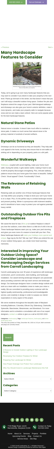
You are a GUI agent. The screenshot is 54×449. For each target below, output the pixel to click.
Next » (50, 47)
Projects (40, 21)
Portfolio (40, 26)
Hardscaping (13, 318)
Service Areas (22, 439)
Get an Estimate (37, 2)
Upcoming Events (44, 30)
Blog (39, 34)
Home (39, 8)
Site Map (33, 439)
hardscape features (27, 318)
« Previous (5, 47)
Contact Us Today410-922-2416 (44, 427)
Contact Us (41, 39)
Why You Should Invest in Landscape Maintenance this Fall (25, 368)
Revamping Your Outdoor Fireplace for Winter (20, 356)
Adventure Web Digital (39, 447)
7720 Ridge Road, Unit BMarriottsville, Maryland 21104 (18, 427)
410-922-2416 (16, 2)
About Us (40, 12)
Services (40, 17)
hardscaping (37, 318)
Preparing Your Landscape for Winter (17, 360)
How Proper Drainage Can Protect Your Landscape (22, 364)
